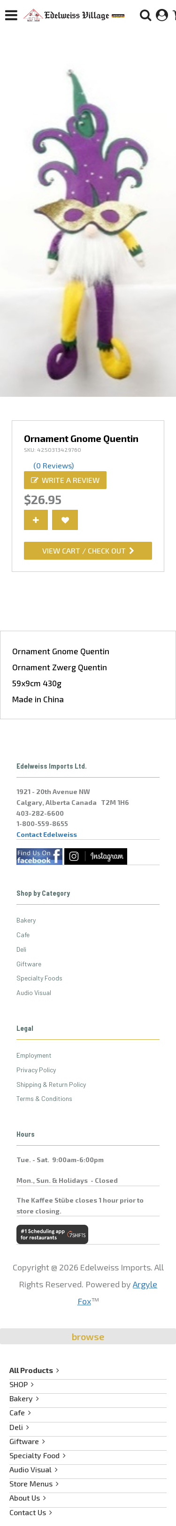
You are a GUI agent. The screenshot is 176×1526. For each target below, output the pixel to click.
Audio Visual (33, 992)
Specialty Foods (39, 978)
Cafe (23, 935)
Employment (34, 1055)
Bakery (26, 920)
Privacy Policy (36, 1070)
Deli (21, 949)
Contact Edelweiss (46, 834)
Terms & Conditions (44, 1098)
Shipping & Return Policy (51, 1084)
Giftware (28, 964)
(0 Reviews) (53, 465)
